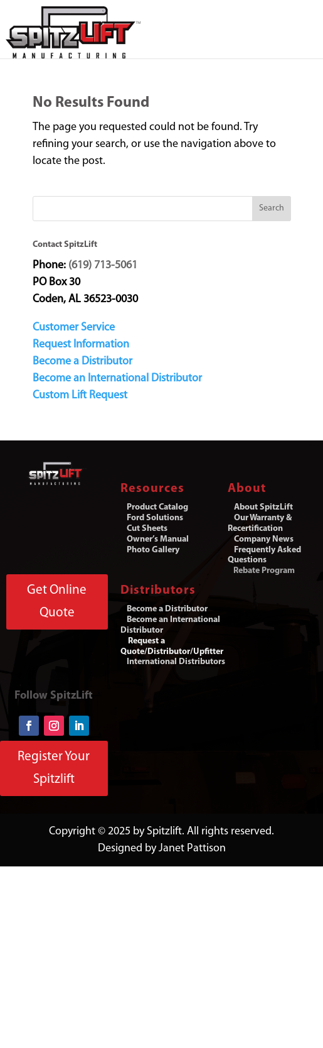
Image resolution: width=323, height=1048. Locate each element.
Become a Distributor (82, 362)
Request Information (81, 345)
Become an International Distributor (117, 379)
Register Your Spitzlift (54, 768)
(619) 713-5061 (102, 265)
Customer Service (74, 328)
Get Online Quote (57, 602)
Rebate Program (264, 571)
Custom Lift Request (80, 395)
